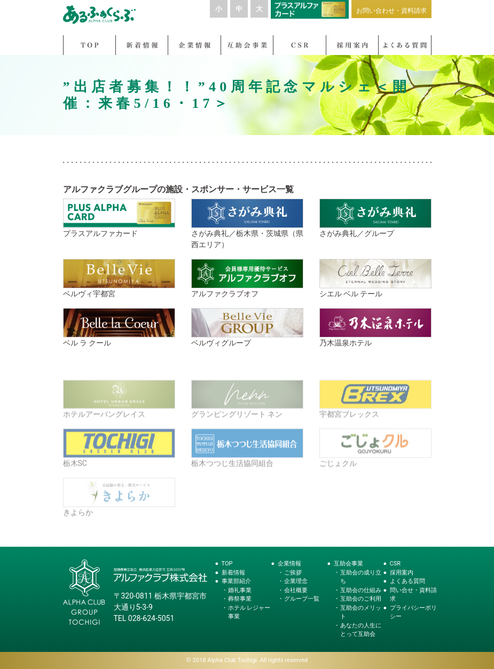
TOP (227, 563)
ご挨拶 (293, 572)
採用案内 (401, 572)
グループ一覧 (301, 598)
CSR (395, 563)
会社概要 (296, 590)
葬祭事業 (240, 598)
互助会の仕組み (360, 590)
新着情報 (233, 572)
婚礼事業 (240, 590)
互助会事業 (348, 563)
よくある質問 (407, 581)
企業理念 (296, 581)
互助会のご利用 (360, 598)
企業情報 (289, 563)
